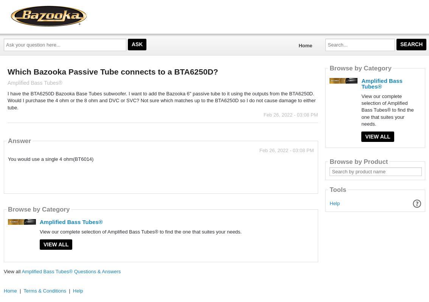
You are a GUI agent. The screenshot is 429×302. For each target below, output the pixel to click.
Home (305, 45)
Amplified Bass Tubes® (71, 222)
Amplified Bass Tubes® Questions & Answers (71, 271)
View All (56, 244)
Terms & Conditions (44, 291)
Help (335, 203)
